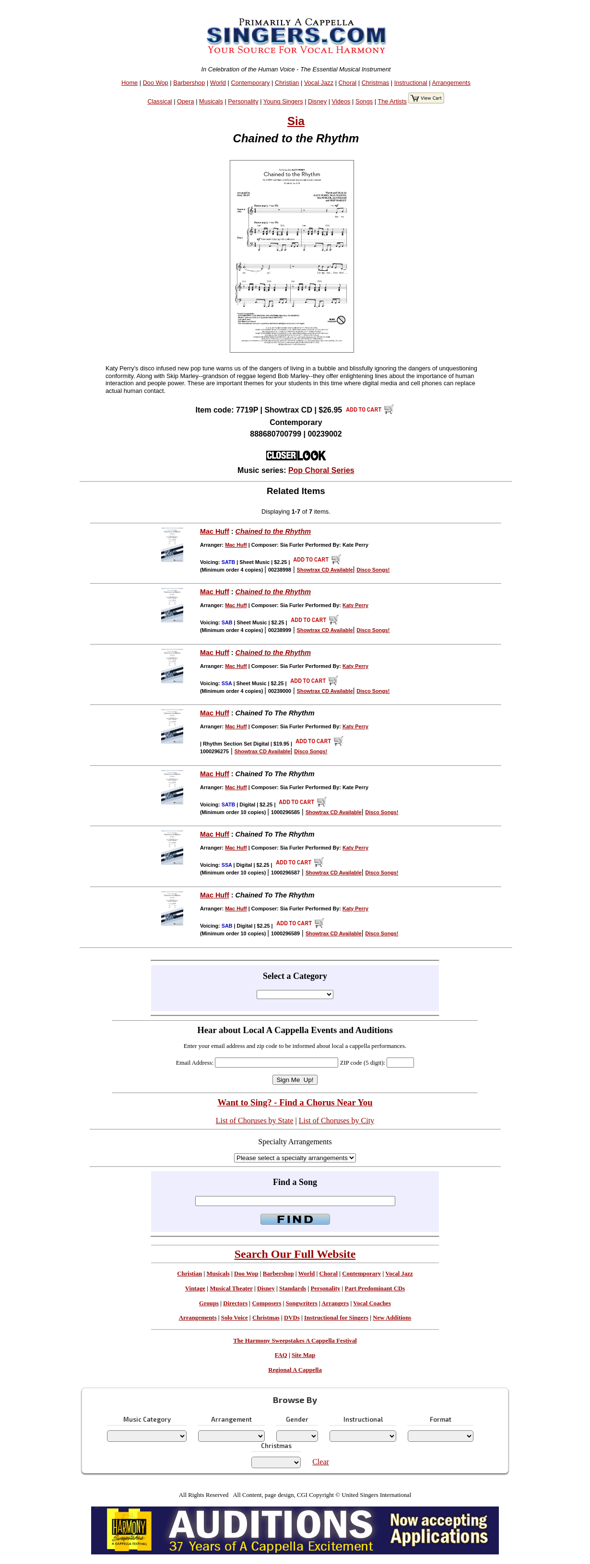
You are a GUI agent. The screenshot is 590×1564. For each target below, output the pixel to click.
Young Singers (283, 101)
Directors (235, 1303)
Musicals (211, 101)
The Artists (392, 101)
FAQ (281, 1355)
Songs (364, 101)
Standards (292, 1288)
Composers (266, 1303)
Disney (317, 101)
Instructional (410, 82)
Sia (296, 121)
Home (129, 82)
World (218, 82)
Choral (348, 82)
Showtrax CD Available (325, 570)
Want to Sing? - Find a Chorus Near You (294, 1102)
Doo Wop (155, 82)
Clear (320, 1462)
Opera (185, 101)
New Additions (392, 1317)
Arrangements (451, 82)
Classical (159, 101)
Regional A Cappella (295, 1370)
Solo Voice (234, 1317)
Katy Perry (355, 605)
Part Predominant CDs (375, 1288)
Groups (209, 1303)
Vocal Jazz (318, 82)
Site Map (303, 1355)
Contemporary (250, 82)
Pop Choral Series (321, 470)
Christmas (375, 82)
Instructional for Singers (336, 1317)
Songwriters (302, 1303)
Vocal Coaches (372, 1303)
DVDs (292, 1317)
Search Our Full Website (295, 1254)
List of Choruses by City (336, 1120)
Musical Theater (231, 1288)
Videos (341, 101)
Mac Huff (214, 531)
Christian (287, 82)
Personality (243, 101)
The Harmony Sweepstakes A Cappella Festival (295, 1340)
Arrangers (335, 1303)
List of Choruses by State (255, 1120)
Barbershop (189, 82)
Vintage (195, 1288)
